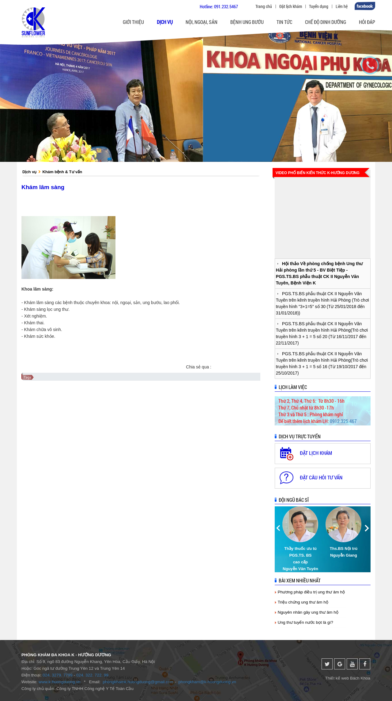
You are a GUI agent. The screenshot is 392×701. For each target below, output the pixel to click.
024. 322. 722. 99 (92, 675)
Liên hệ (342, 6)
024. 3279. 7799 (58, 675)
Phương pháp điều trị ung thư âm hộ (311, 592)
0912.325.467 (343, 421)
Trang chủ (263, 6)
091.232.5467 (226, 6)
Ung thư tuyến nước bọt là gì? (305, 622)
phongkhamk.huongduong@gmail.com (138, 682)
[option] (300, 539)
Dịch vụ (29, 172)
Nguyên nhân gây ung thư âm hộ (308, 612)
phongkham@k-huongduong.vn (207, 682)
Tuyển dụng (318, 6)
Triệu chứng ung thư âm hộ (303, 602)
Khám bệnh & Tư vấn (62, 172)
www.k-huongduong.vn (60, 682)
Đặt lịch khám (290, 6)
